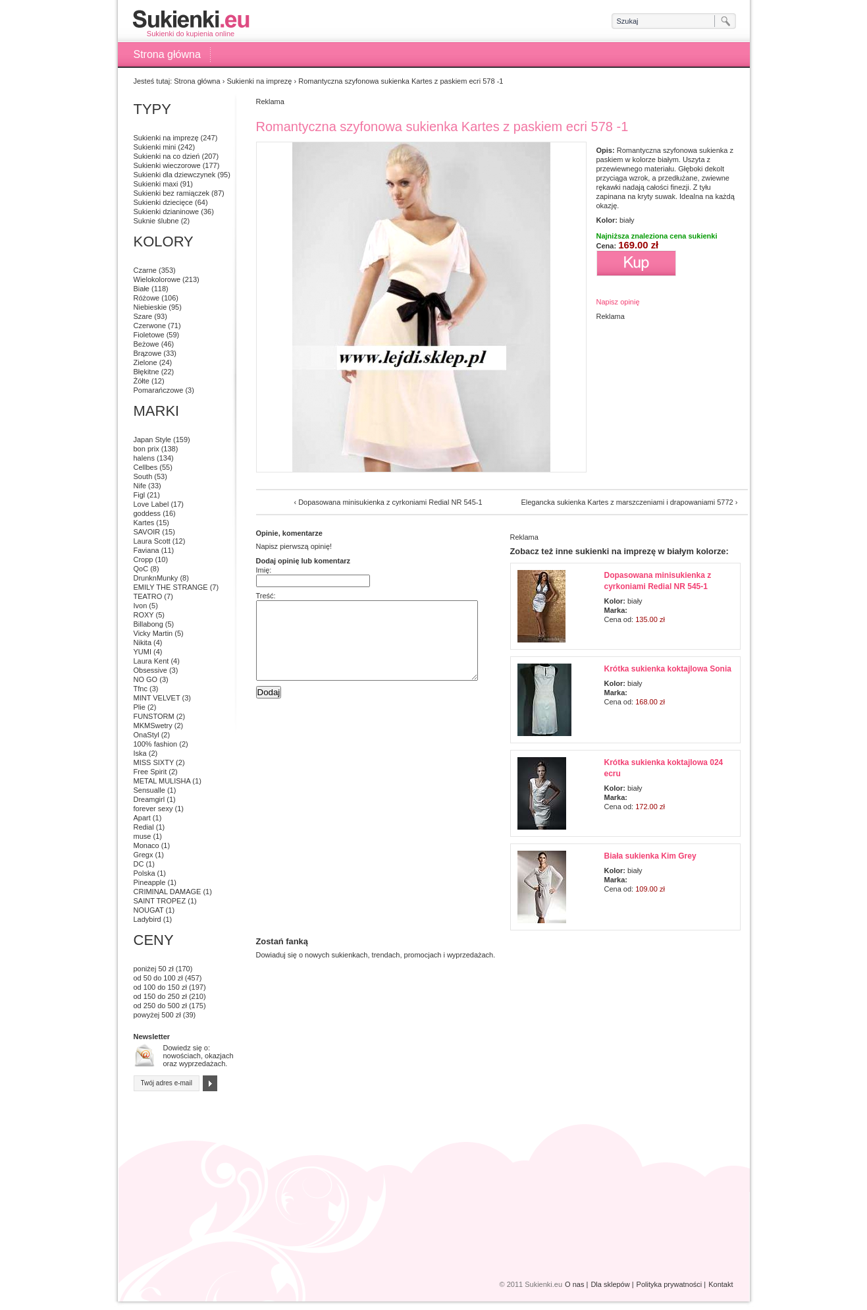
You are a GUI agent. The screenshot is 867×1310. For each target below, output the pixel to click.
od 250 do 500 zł (160, 1006)
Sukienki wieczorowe (167, 165)
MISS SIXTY (154, 762)
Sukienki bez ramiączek (172, 193)
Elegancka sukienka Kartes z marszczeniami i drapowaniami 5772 (627, 502)
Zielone (145, 362)
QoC (141, 569)
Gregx (143, 855)
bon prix (146, 449)
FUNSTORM (154, 716)
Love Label (151, 504)
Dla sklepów (610, 1284)
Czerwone (150, 325)
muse (142, 836)
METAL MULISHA (162, 781)
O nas (574, 1284)
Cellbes (146, 467)
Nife (140, 486)
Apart (142, 818)
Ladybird (147, 919)
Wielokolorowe (157, 279)
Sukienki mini (155, 147)
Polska (144, 873)
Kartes (144, 523)
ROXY (144, 615)
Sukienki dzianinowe (166, 211)
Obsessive (150, 670)
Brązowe (148, 353)
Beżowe (146, 344)
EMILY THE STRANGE (171, 587)
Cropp (143, 559)
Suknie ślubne (156, 221)
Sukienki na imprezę (259, 81)
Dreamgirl (149, 799)
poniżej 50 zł (154, 969)
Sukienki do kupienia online (191, 23)
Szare (143, 316)
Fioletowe (149, 335)
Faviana (146, 550)
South (143, 476)
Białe (141, 289)
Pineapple (150, 882)
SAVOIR (147, 532)
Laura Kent (151, 661)
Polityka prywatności (669, 1284)
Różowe (147, 298)
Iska (140, 753)
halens (144, 458)
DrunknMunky (156, 578)
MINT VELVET (157, 698)
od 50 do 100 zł (158, 978)
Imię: (264, 570)
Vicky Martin (153, 633)
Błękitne (146, 372)
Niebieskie (150, 307)
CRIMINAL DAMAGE (167, 892)
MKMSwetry (153, 725)
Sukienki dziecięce (164, 202)
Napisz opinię (618, 302)
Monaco (146, 845)
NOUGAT (149, 910)
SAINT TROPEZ (160, 901)
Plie (139, 707)
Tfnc (140, 689)
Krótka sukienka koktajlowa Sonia (667, 668)
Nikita (143, 642)
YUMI (143, 652)
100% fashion (156, 744)
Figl (139, 495)
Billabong (148, 624)
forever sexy (153, 808)
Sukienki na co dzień (167, 156)
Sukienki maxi (156, 184)
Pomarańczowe (159, 390)
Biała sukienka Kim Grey (650, 856)
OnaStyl (146, 735)
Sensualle (149, 790)
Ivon (140, 606)
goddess (147, 513)
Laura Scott (152, 541)
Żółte (141, 381)
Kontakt (720, 1284)
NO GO (146, 679)
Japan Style (152, 439)
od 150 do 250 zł (160, 996)
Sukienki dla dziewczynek (175, 175)
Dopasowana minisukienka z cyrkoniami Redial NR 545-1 (390, 502)
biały (627, 220)
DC (139, 864)
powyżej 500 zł (157, 1015)
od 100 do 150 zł (160, 987)
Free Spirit (150, 772)
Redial (144, 827)
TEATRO (148, 596)
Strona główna (167, 54)
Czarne (145, 270)
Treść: (266, 596)
